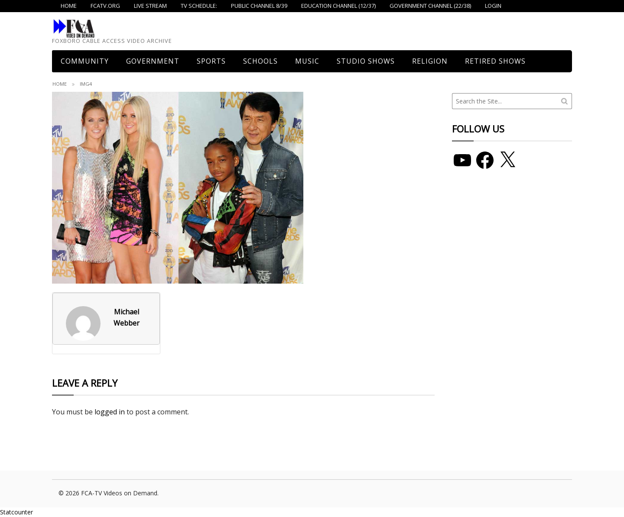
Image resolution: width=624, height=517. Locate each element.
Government (152, 61)
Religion (430, 61)
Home (59, 84)
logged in (109, 412)
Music (307, 61)
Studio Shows (366, 61)
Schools (260, 61)
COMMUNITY (85, 61)
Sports (211, 61)
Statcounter (16, 512)
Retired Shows (495, 61)
